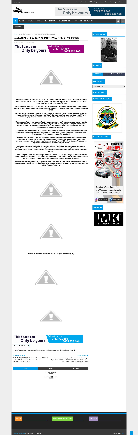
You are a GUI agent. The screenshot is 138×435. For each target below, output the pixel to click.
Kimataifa (29, 21)
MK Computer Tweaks (117, 2)
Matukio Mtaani (50, 21)
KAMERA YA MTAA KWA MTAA (63, 419)
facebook (76, 368)
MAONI (119, 74)
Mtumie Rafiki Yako (21, 346)
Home (15, 34)
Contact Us (88, 21)
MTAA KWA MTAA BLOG (19, 433)
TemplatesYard (69, 430)
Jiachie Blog (103, 2)
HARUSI (18, 419)
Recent (98, 74)
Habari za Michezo (66, 21)
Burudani (78, 21)
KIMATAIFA (93, 419)
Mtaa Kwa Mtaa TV (80, 2)
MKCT (122, 433)
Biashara (39, 21)
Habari (21, 21)
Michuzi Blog (93, 2)
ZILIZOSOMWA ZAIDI (109, 74)
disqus (50, 368)
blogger (25, 368)
